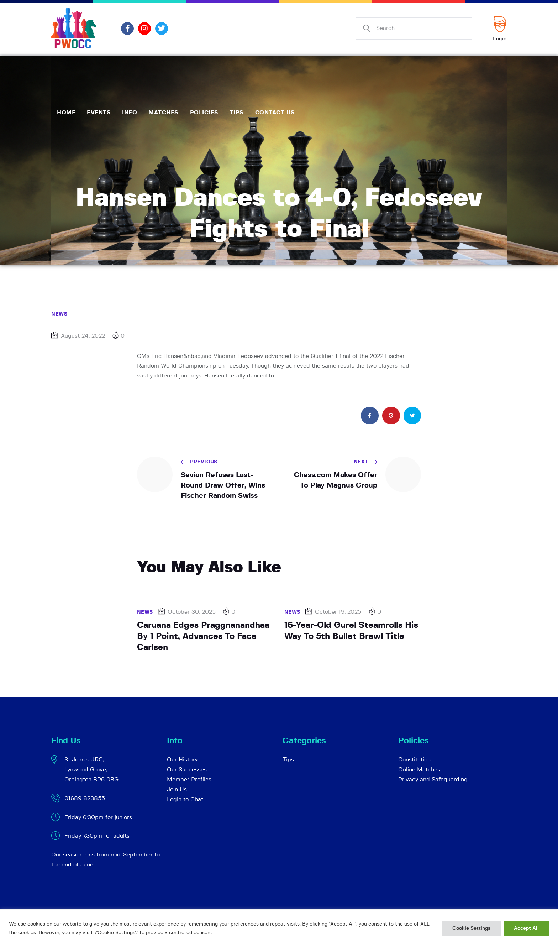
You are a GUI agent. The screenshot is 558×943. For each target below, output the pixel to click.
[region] (279, 926)
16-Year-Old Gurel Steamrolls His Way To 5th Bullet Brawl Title (351, 631)
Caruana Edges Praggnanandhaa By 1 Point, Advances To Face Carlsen (203, 636)
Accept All (526, 928)
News (59, 314)
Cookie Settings (471, 928)
